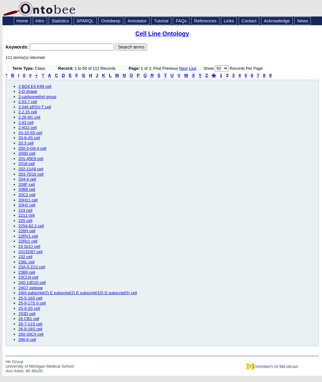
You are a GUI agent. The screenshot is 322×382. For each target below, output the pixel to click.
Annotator (137, 20)
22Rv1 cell (27, 241)
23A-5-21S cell (31, 267)
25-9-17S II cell (32, 303)
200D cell (26, 153)
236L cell (26, 262)
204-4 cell (27, 179)
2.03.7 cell (27, 101)
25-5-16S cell (30, 298)
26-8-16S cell (30, 329)
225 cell (25, 220)
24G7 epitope (30, 287)
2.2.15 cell (27, 112)
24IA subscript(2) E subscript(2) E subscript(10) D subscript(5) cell (77, 292)
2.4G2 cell (27, 127)
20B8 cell (26, 189)
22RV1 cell (28, 236)
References (205, 20)
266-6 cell (27, 339)
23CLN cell (28, 277)
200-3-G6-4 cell (32, 148)
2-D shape (27, 91)
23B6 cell (26, 272)
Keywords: (18, 47)
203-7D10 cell (30, 174)
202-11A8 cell (30, 169)
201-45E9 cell (30, 158)
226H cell (26, 231)
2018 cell (26, 163)
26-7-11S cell (30, 324)
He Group (14, 361)
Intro (40, 20)
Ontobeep (110, 20)
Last (193, 68)
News (302, 20)
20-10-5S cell (30, 132)
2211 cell (26, 215)
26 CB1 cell (28, 318)
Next (183, 68)
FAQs (181, 20)
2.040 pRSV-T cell (34, 107)
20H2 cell (26, 205)
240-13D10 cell (32, 282)
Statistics (60, 20)
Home (22, 20)
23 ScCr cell (29, 246)
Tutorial (161, 20)
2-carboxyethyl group (37, 96)
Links (229, 20)
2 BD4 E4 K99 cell (34, 86)
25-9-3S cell (29, 308)
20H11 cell (27, 200)
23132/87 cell (30, 251)
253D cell (26, 313)
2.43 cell (25, 122)
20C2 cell (26, 194)
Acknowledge (277, 20)
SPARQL (85, 20)
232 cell (25, 256)
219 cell (25, 210)
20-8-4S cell (29, 137)
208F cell (26, 184)
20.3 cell (25, 143)
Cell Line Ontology (162, 33)
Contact (249, 20)
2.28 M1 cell (29, 117)
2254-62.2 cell (31, 226)
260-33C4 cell (30, 334)
